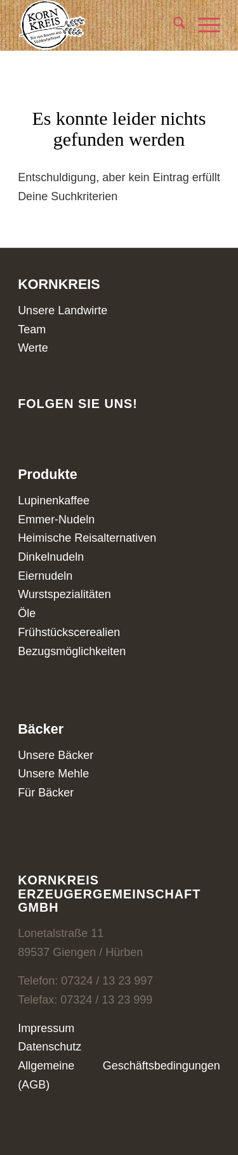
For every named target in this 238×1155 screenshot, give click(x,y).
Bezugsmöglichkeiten (72, 651)
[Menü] (202, 25)
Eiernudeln (45, 576)
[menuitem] (173, 25)
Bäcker (40, 729)
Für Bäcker (46, 792)
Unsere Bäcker (55, 755)
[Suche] (173, 25)
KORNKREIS (59, 284)
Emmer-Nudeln (56, 519)
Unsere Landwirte (62, 310)
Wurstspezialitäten (64, 594)
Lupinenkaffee (53, 500)
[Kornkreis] (99, 25)
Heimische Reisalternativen (87, 538)
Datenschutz (49, 1046)
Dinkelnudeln (51, 557)
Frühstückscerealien (69, 632)
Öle (27, 613)
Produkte (47, 474)
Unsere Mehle (53, 773)
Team (32, 329)
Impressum (46, 1028)
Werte (33, 347)
